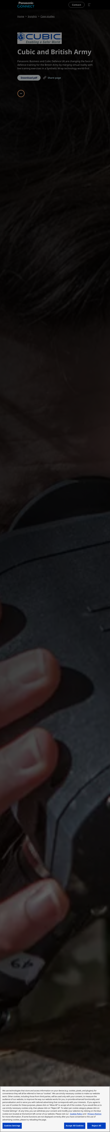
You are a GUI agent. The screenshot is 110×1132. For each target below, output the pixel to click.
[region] (55, 1109)
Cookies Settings (12, 1125)
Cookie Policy (76, 1113)
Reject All (96, 1125)
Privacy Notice (94, 1113)
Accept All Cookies (75, 1125)
